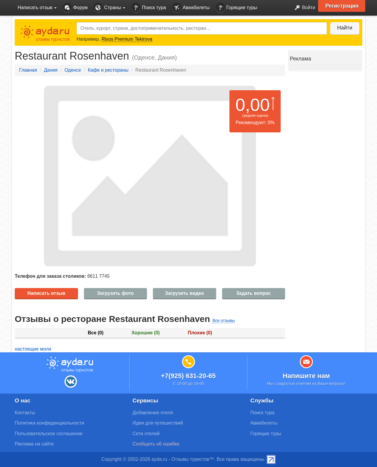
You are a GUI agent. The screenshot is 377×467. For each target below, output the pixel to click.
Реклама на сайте (34, 443)
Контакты (25, 412)
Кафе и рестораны (108, 70)
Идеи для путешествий (158, 422)
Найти (344, 28)
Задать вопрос (253, 293)
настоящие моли (33, 348)
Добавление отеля (153, 412)
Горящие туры (236, 8)
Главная (28, 70)
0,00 (252, 105)
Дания (50, 70)
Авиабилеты (191, 8)
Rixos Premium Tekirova (127, 39)
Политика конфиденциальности (49, 422)
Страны (109, 8)
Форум (74, 8)
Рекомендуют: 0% (255, 122)
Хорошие (146, 332)
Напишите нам (306, 375)
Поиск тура (148, 8)
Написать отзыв (46, 293)
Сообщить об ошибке (156, 443)
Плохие (200, 332)
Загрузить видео (184, 293)
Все (95, 332)
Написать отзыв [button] (37, 7)
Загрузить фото (115, 293)
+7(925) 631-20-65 (188, 375)
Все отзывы (223, 320)
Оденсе (73, 70)
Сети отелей (146, 433)
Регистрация (342, 6)
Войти (303, 8)
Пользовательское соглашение (48, 433)
